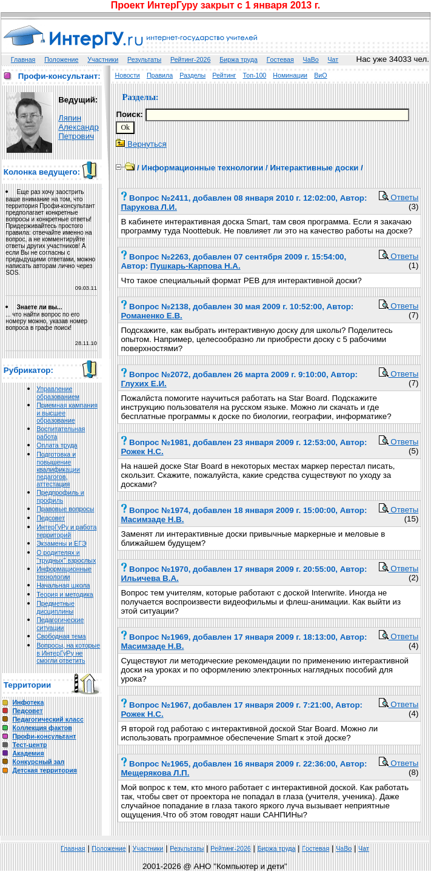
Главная (23, 59)
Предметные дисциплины (55, 607)
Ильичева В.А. (149, 578)
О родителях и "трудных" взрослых (66, 556)
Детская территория (44, 770)
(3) (413, 206)
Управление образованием (57, 392)
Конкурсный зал (38, 761)
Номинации (290, 75)
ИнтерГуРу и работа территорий (66, 530)
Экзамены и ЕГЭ (61, 543)
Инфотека (28, 702)
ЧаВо (311, 59)
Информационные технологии (64, 572)
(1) (413, 265)
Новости (127, 75)
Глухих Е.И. (143, 383)
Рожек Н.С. (142, 451)
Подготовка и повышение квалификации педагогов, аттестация (58, 469)
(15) (411, 518)
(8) (413, 772)
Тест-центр (29, 744)
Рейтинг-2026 (190, 59)
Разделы (192, 75)
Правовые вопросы (65, 508)
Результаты (144, 59)
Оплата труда (56, 445)
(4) (413, 645)
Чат (333, 59)
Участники (102, 59)
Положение (61, 59)
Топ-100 (255, 75)
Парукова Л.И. (148, 207)
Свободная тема (61, 636)
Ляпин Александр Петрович (78, 127)
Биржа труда (238, 59)
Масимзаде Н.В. (152, 519)
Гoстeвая (280, 59)
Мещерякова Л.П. (155, 772)
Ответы (399, 197)
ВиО (320, 75)
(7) (413, 315)
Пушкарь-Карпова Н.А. (195, 265)
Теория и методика (64, 594)
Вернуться (141, 144)
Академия (28, 753)
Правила (160, 75)
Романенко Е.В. (151, 315)
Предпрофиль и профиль (60, 496)
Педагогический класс (47, 719)
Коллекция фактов (42, 727)
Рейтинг (224, 75)
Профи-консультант (44, 736)
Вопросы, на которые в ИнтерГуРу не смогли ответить (68, 653)
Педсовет (50, 518)
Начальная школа (63, 585)
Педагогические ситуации (60, 623)
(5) (413, 450)
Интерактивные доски (314, 167)
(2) (413, 577)
